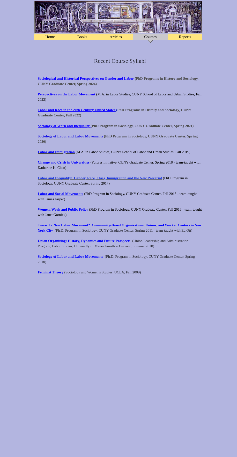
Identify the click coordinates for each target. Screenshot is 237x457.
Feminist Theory (50, 272)
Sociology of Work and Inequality (64, 126)
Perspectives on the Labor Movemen (66, 94)
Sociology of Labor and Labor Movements (70, 256)
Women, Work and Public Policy (63, 209)
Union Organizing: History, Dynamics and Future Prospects (84, 241)
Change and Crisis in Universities (63, 162)
